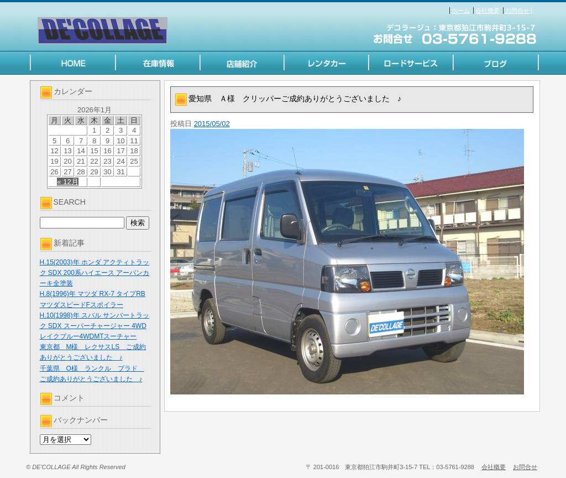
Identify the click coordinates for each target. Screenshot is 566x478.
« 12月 (67, 182)
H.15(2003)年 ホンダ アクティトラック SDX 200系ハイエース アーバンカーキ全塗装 (95, 272)
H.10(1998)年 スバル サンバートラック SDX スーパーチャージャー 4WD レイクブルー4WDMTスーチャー (95, 325)
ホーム (461, 10)
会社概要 (487, 10)
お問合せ (517, 10)
